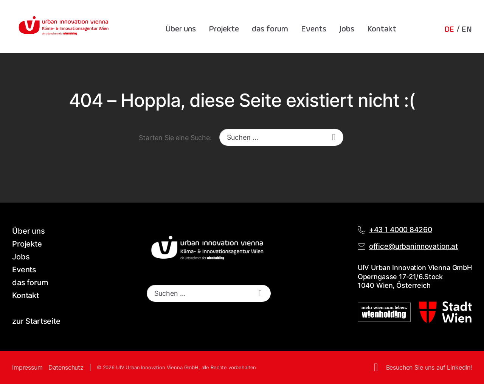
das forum (270, 29)
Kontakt (381, 29)
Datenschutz (66, 367)
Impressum (27, 367)
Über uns (181, 29)
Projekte (224, 29)
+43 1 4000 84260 (400, 229)
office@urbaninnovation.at (413, 246)
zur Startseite (36, 321)
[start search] (334, 137)
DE (449, 29)
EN (466, 29)
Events (313, 29)
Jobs (346, 29)
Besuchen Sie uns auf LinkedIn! (429, 367)
